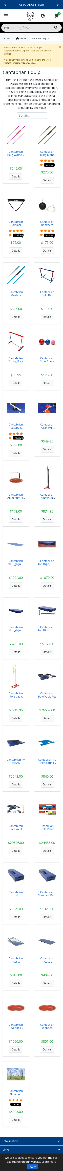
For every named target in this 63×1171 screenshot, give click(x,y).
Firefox (7, 62)
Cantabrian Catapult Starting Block (16, 428)
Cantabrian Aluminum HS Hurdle (15, 498)
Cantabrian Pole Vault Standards (16, 697)
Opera (25, 62)
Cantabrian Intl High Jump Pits (16, 630)
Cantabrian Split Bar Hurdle (47, 295)
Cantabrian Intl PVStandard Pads (15, 897)
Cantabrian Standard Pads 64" (47, 895)
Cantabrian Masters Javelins (16, 295)
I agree (32, 1166)
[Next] (57, 5)
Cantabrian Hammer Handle (16, 225)
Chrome (16, 62)
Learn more (48, 1162)
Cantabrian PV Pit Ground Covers (47, 763)
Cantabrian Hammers (47, 223)
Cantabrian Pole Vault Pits (47, 695)
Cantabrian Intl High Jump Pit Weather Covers (47, 565)
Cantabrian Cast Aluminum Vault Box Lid (47, 963)
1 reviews (49, 164)
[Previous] (5, 5)
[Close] (60, 47)
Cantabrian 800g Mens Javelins (47, 155)
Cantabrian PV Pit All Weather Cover (16, 764)
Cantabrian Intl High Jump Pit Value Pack (47, 630)
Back (8, 38)
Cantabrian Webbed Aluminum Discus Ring (16, 1029)
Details (15, 176)
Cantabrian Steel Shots (47, 359)
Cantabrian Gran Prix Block (47, 428)
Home (21, 38)
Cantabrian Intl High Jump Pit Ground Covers (16, 565)
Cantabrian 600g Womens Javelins (16, 155)
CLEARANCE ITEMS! (31, 4)
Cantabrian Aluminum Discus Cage (16, 1094)
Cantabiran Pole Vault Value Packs (15, 829)
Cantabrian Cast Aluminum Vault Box (16, 963)
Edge (33, 62)
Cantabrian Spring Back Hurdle (15, 361)
